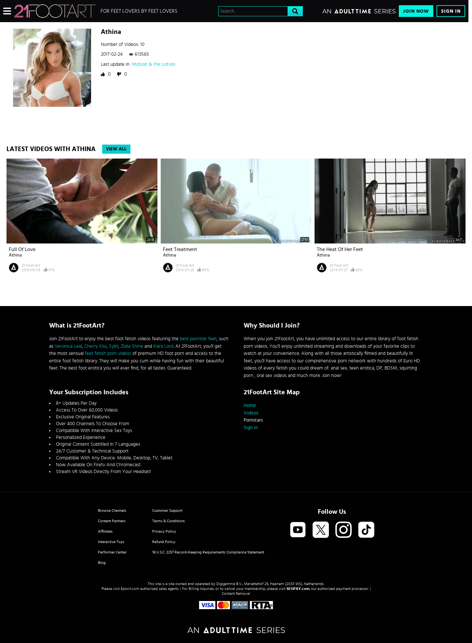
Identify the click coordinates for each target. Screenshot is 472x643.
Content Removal (236, 593)
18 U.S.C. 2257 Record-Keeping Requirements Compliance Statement (208, 552)
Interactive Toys (111, 542)
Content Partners (112, 521)
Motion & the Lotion (153, 64)
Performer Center (112, 552)
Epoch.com (130, 589)
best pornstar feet (198, 338)
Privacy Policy (164, 531)
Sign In (451, 11)
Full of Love (22, 249)
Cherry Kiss (95, 346)
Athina (15, 255)
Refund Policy (163, 542)
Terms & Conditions (168, 521)
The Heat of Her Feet (340, 249)
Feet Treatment (180, 249)
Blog (102, 563)
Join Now (416, 11)
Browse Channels (112, 510)
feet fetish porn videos (108, 353)
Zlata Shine (132, 346)
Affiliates (105, 531)
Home (250, 405)
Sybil (113, 346)
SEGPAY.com (298, 589)
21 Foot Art (31, 265)
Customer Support (167, 510)
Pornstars (253, 420)
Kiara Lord (163, 346)
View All (116, 149)
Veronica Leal (68, 346)
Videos (251, 413)
